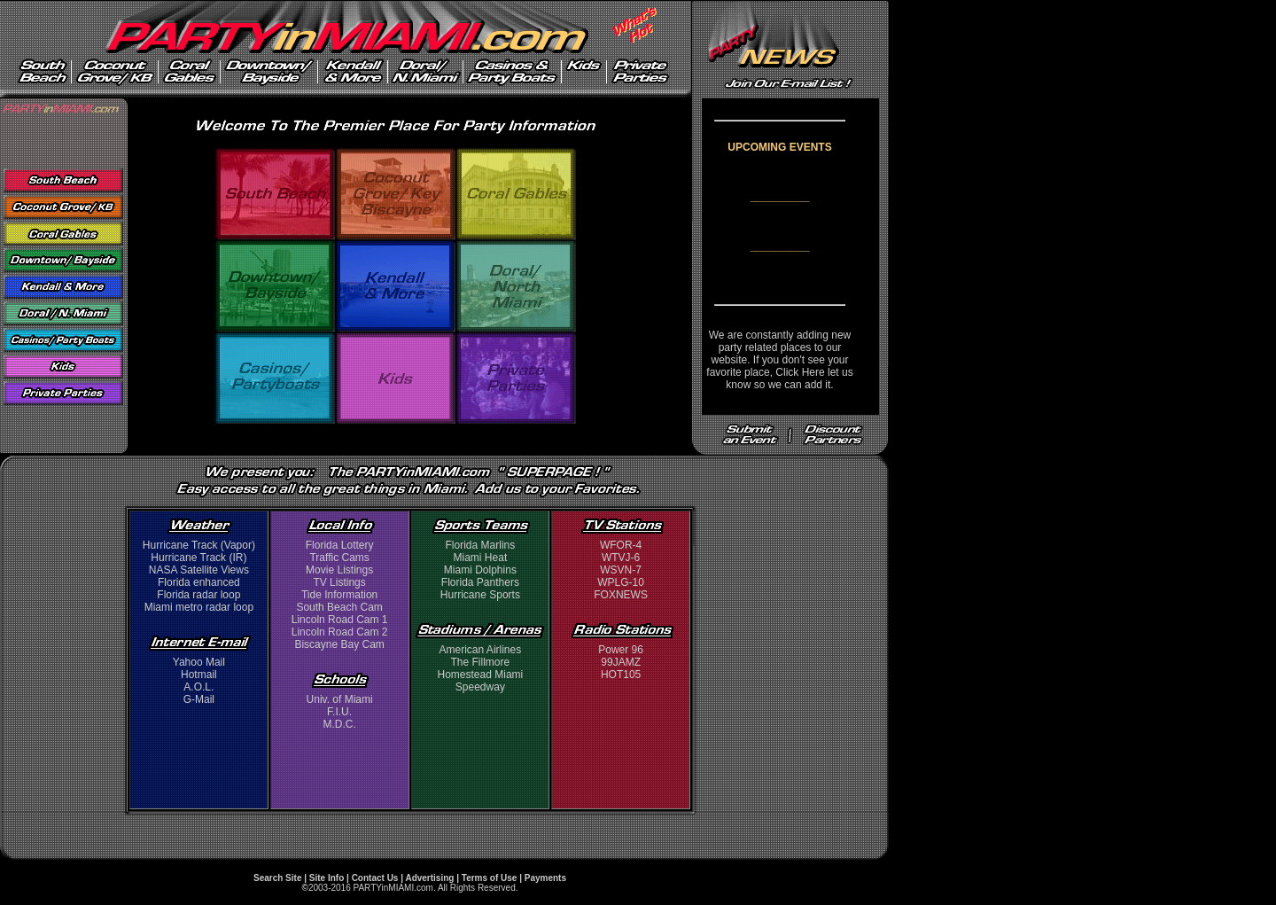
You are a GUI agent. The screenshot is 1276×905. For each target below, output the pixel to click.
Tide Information (339, 595)
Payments (545, 878)
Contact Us (375, 878)
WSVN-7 (621, 570)
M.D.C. (339, 724)
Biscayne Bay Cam (339, 644)
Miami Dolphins (480, 570)
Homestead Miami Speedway (481, 680)
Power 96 (620, 650)
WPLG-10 (620, 582)
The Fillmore (480, 662)
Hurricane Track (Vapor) (199, 545)
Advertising (429, 878)
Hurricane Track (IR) (198, 557)
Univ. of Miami (340, 699)
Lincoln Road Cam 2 (340, 632)
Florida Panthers (480, 582)
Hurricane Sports (480, 595)
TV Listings (339, 582)
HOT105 (621, 674)
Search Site (277, 878)
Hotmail (199, 674)
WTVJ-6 (621, 557)
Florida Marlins (481, 545)
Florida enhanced (199, 582)
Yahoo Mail (199, 662)
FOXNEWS (621, 595)
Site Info (326, 878)
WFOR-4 (621, 545)
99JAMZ (621, 662)
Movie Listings (339, 570)
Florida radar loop (198, 595)
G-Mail (198, 699)
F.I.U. (339, 712)
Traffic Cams (339, 557)
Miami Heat (481, 557)
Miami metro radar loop (198, 607)
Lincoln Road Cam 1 (340, 619)
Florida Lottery (340, 545)
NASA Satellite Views (199, 570)
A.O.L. (198, 687)
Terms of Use (489, 878)
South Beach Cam (339, 607)
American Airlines (481, 650)
